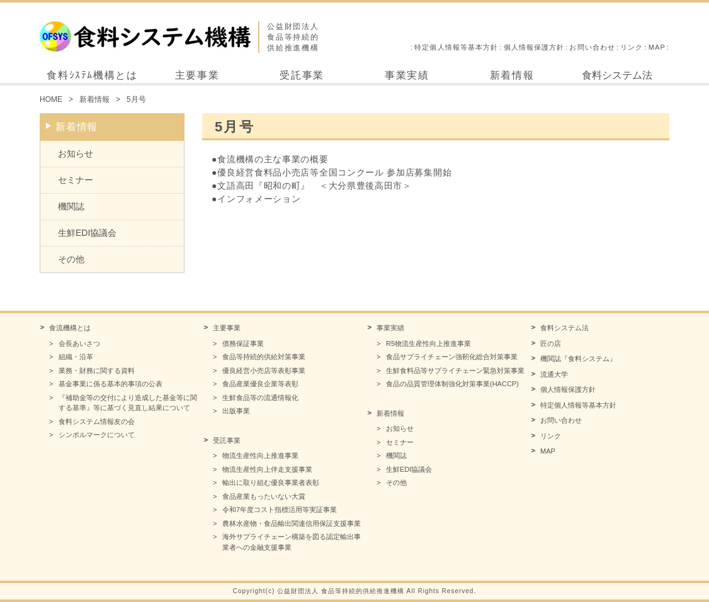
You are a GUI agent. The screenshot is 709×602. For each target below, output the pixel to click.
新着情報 (512, 75)
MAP (657, 47)
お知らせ (75, 153)
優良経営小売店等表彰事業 (263, 370)
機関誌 (71, 206)
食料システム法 (617, 75)
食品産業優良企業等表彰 (260, 383)
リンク (631, 47)
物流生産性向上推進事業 (260, 455)
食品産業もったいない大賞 (263, 496)
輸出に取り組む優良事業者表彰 (270, 482)
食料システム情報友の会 (97, 421)
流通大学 (554, 374)
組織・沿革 (76, 356)
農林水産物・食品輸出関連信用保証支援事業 (291, 523)
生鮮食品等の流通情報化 (260, 397)
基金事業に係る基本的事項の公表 (110, 383)
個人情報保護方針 (534, 47)
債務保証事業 (243, 343)
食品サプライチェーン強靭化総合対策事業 (452, 356)
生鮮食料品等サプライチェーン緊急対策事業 (455, 370)
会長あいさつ (79, 343)
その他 (71, 259)
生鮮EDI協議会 (87, 233)
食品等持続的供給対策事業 (263, 356)
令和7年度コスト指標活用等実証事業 (279, 509)
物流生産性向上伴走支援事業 (267, 469)
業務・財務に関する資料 (97, 370)
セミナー (75, 180)
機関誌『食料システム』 (578, 358)
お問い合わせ (592, 47)
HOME (51, 99)
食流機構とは (70, 328)
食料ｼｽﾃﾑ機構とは (92, 75)
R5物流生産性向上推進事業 (428, 343)
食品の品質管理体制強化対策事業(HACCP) (452, 383)
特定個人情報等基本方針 (456, 47)
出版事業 (236, 411)
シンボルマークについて (97, 434)
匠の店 (550, 343)
